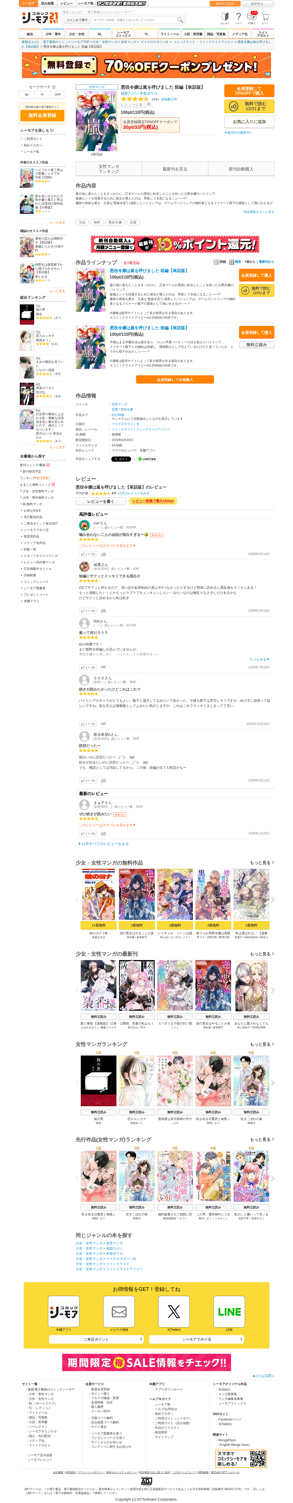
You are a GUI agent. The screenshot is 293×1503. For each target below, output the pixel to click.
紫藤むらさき (44, 246)
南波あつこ (43, 340)
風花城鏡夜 (169, 1218)
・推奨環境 (159, 1432)
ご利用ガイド (33, 139)
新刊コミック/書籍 (35, 465)
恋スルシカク (45, 336)
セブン (183, 1218)
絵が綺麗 (118, 415)
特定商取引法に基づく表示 (154, 1472)
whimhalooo (251, 937)
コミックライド (184, 42)
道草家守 (142, 937)
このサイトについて (183, 1472)
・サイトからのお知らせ (105, 1442)
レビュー (66, 3)
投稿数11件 (149, 99)
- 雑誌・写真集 (37, 1417)
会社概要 (58, 1472)
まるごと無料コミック (38, 484)
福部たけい (130, 93)
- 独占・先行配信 (39, 1436)
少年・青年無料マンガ (38, 497)
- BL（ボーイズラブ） (42, 1403)
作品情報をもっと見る (258, 212)
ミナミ (175, 1027)
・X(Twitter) (223, 1424)
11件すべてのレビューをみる (105, 844)
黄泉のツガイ (45, 388)
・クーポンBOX (99, 1411)
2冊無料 (175, 925)
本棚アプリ (31, 601)
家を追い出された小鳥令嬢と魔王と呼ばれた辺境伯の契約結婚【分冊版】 (49, 201)
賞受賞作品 (31, 536)
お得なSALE (32, 510)
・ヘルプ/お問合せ (164, 1409)
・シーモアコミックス (230, 1403)
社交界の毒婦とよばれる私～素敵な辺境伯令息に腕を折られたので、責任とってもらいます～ (50, 421)
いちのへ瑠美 (45, 370)
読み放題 (47, 3)
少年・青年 (53, 34)
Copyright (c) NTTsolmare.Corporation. (146, 1499)
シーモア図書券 (34, 588)
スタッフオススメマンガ (41, 556)
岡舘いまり (213, 1122)
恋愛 (133, 222)
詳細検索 (30, 575)
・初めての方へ (162, 1414)
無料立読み (98, 1017)
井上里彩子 (243, 1027)
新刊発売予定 (32, 471)
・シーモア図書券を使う (105, 1433)
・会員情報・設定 (100, 1402)
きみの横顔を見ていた (50, 364)
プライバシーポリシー (91, 1472)
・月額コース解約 (100, 1418)
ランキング (35, 478)
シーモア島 (85, 3)
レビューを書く (133, 105)
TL (146, 34)
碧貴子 (238, 937)
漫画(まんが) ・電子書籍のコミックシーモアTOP (55, 42)
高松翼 (130, 937)
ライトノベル (170, 34)
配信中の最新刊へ (240, 132)
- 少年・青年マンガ (40, 1394)
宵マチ (200, 937)
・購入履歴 (96, 1407)
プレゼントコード (36, 594)
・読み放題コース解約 (103, 1422)
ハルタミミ (221, 1218)
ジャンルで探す (77, 20)
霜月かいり (43, 433)
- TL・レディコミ (39, 1408)
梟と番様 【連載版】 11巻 (99, 1023)
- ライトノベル (37, 1413)
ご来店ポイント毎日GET (41, 523)
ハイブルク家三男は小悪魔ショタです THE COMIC (49, 173)
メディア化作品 (34, 543)
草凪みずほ (98, 937)
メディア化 (240, 34)
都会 (39, 314)
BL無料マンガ (32, 504)
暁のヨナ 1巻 (98, 933)
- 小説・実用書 (37, 1422)
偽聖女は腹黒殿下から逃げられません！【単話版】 (49, 268)
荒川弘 (40, 392)
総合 (30, 34)
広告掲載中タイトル (38, 569)
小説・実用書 (193, 34)
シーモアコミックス (123, 34)
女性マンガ (128, 42)
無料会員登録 (225, 3)
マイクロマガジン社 (155, 42)
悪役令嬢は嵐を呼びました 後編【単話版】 (149, 328)
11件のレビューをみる (133, 493)
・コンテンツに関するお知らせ (109, 1446)
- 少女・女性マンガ (40, 1399)
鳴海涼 (251, 1122)
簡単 (235, 262)
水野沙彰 (212, 937)
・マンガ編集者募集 (229, 1399)
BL (100, 34)
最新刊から (266, 262)
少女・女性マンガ (105, 42)
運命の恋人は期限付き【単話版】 (49, 240)
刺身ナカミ (258, 1218)
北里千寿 (243, 1218)
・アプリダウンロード (167, 1389)
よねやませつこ (90, 1027)
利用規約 (71, 1472)
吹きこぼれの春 (251, 1119)
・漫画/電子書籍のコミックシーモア (50, 1389)
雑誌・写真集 (216, 34)
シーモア (28, 3)
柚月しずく (205, 1218)
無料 (97, 222)
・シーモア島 (161, 1404)
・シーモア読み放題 (38, 1455)
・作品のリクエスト (166, 1428)
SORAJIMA (258, 1027)
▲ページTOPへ (263, 1375)
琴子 (143, 1027)
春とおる (41, 276)
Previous (78, 899)
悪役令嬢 (115, 222)
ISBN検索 (203, 1472)
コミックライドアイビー (216, 42)
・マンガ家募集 (226, 1394)
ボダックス (181, 937)
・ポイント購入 (99, 1393)
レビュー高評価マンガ (39, 562)
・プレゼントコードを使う (106, 1438)
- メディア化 (35, 1440)
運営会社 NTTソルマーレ (225, 1472)
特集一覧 (30, 549)
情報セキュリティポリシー (121, 1472)
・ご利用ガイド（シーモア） (172, 1418)
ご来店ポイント (96, 1339)
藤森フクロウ (108, 1027)
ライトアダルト (263, 34)
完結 (82, 222)
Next (270, 899)
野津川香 (224, 937)
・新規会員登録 (99, 1389)
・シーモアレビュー (38, 1460)
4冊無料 (213, 925)
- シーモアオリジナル (42, 1431)
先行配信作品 (33, 517)
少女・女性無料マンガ (38, 491)
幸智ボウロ (149, 93)
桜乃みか (133, 1027)
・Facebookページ (228, 1419)
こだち (175, 1122)
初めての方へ (33, 145)
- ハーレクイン (37, 1427)
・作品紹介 (223, 1389)
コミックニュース (36, 582)
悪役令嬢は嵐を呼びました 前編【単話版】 (149, 270)
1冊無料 (136, 925)
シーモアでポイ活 (36, 530)
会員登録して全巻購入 (175, 380)
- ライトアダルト (39, 1445)
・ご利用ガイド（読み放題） (172, 1423)
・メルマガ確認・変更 (103, 1398)
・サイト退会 (97, 1427)
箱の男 (40, 309)
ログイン (257, 3)
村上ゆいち (166, 937)
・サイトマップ (162, 1437)
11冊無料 (98, 925)
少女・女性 (76, 34)
